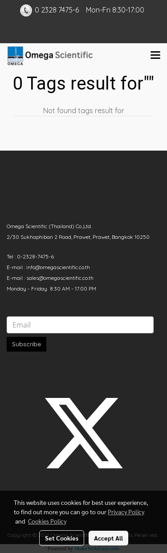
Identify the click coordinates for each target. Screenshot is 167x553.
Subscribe (26, 344)
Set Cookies (61, 538)
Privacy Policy (126, 512)
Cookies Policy (47, 521)
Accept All (108, 538)
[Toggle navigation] (155, 56)
